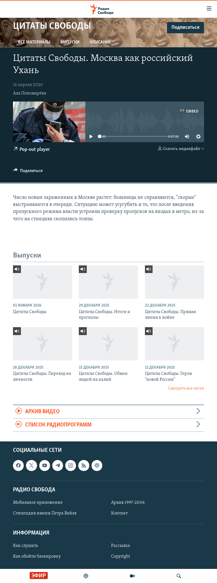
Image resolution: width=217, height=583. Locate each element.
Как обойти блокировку (37, 557)
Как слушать (25, 546)
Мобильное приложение (38, 502)
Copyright (120, 557)
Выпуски (69, 42)
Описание (100, 42)
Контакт (119, 513)
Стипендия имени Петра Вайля (45, 513)
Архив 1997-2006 (128, 502)
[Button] (28, 172)
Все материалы (34, 42)
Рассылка (120, 546)
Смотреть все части (186, 388)
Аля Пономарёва (29, 93)
